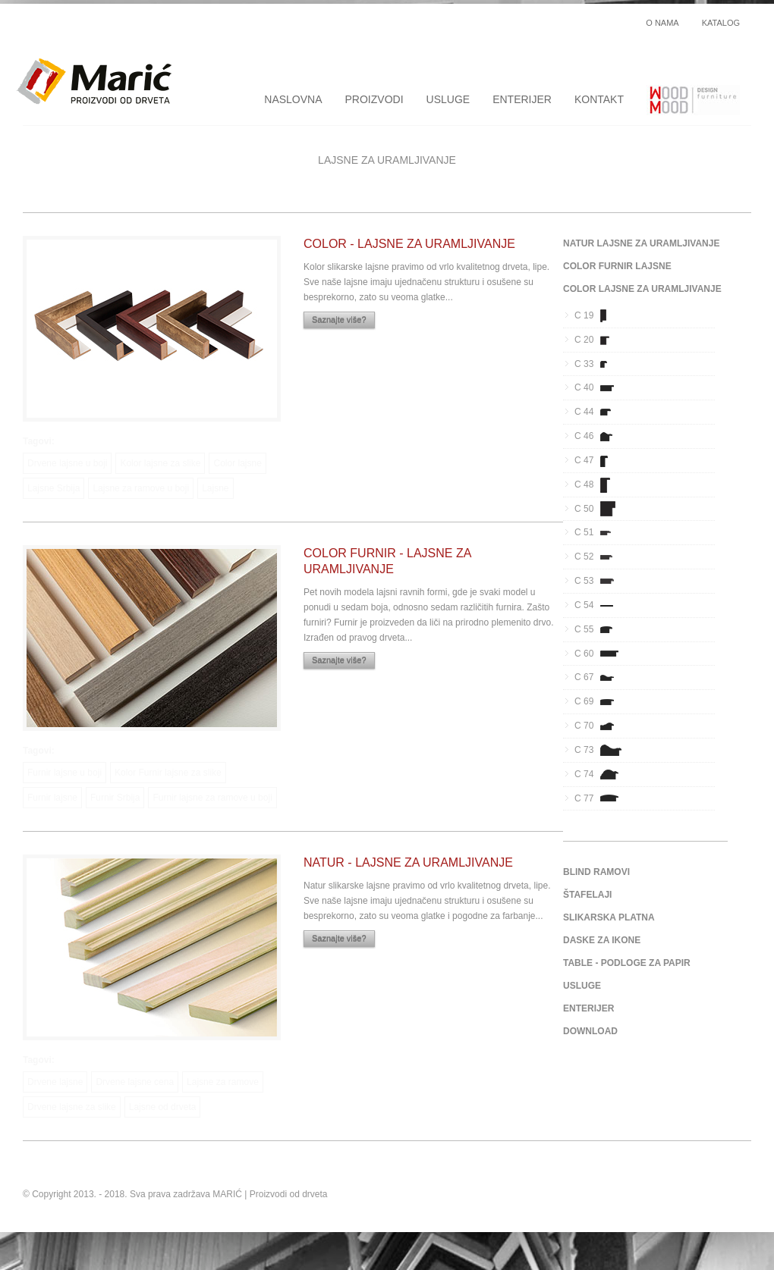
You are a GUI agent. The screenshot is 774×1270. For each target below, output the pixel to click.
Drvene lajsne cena (135, 1082)
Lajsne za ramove (223, 1082)
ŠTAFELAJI (587, 894)
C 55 (598, 629)
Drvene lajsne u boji (67, 463)
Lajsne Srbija (53, 488)
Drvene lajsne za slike (71, 1107)
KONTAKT (599, 99)
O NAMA (662, 23)
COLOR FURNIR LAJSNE (617, 266)
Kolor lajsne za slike (160, 463)
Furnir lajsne (52, 797)
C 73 (598, 750)
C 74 (598, 774)
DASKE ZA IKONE (601, 940)
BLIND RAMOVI (596, 872)
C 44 (598, 411)
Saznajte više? (339, 320)
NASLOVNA (293, 99)
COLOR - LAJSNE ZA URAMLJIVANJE (409, 243)
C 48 (598, 484)
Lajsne (215, 488)
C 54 (598, 605)
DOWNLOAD (590, 1031)
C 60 (598, 653)
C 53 (598, 580)
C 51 (598, 532)
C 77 (598, 798)
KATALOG (721, 23)
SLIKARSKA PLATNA (609, 917)
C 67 (598, 677)
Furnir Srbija (115, 797)
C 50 (598, 508)
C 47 (598, 460)
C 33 (598, 364)
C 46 (598, 436)
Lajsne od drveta (163, 1107)
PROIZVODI (374, 99)
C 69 (598, 701)
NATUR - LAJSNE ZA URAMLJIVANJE (408, 862)
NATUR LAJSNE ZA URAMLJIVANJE (641, 243)
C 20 (598, 339)
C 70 (598, 725)
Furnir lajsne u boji (64, 772)
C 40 (598, 387)
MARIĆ (227, 1194)
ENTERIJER (522, 99)
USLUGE (448, 99)
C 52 (598, 556)
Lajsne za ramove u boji (141, 488)
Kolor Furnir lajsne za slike (168, 772)
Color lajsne (237, 463)
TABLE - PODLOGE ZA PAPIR (627, 963)
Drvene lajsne (55, 1082)
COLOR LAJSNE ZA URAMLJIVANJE (642, 289)
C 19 (598, 315)
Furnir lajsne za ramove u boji (212, 797)
